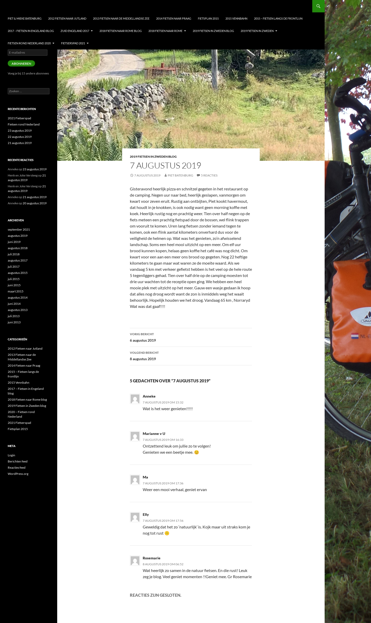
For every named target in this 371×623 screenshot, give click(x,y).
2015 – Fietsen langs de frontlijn (278, 18)
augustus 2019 (18, 236)
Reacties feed (17, 467)
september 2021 (19, 229)
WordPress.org (18, 474)
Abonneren (21, 63)
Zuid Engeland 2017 (75, 30)
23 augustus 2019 (20, 130)
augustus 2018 (18, 248)
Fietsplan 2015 (208, 18)
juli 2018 (14, 254)
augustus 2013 (18, 310)
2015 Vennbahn (236, 18)
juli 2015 (14, 279)
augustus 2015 (18, 273)
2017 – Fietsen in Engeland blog (31, 30)
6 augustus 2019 (191, 336)
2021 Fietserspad (19, 118)
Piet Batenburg (180, 175)
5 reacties (209, 175)
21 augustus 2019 (20, 143)
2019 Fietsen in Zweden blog (213, 30)
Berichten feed (18, 461)
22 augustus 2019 (20, 137)
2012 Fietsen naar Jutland (67, 18)
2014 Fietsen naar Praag (173, 18)
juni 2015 (14, 285)
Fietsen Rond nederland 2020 (29, 43)
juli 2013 (14, 316)
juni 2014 (14, 304)
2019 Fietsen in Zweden (257, 30)
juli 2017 (14, 266)
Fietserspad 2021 (73, 43)
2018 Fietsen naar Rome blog (120, 30)
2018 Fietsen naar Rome (165, 30)
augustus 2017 (18, 260)
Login (11, 455)
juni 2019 (14, 242)
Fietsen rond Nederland (24, 124)
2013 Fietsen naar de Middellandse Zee (121, 18)
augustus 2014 (18, 297)
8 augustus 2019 (191, 355)
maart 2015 (15, 291)
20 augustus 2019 (35, 203)
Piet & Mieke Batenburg (24, 18)
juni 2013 (14, 322)
